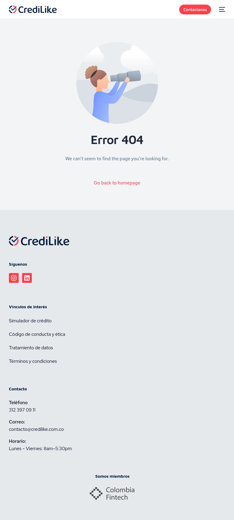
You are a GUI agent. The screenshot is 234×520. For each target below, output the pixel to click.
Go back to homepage (117, 183)
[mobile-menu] (221, 9)
